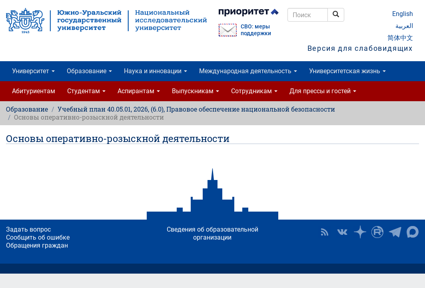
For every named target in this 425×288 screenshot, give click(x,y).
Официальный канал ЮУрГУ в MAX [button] (412, 232)
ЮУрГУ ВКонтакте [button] (342, 232)
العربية (404, 26)
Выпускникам (195, 91)
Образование (89, 71)
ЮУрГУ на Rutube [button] (377, 232)
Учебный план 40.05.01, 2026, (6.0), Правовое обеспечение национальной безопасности (196, 109)
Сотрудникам (254, 91)
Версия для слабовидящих (360, 48)
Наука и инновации (155, 71)
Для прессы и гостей (322, 91)
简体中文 (400, 38)
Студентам (86, 91)
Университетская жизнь (347, 71)
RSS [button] (324, 232)
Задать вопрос (28, 229)
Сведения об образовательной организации (212, 233)
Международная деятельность (248, 71)
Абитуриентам (33, 91)
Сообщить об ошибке (38, 237)
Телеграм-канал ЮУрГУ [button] (395, 232)
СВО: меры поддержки (256, 30)
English (402, 14)
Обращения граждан (37, 245)
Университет (33, 71)
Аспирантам (139, 91)
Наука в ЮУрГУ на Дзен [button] (359, 232)
